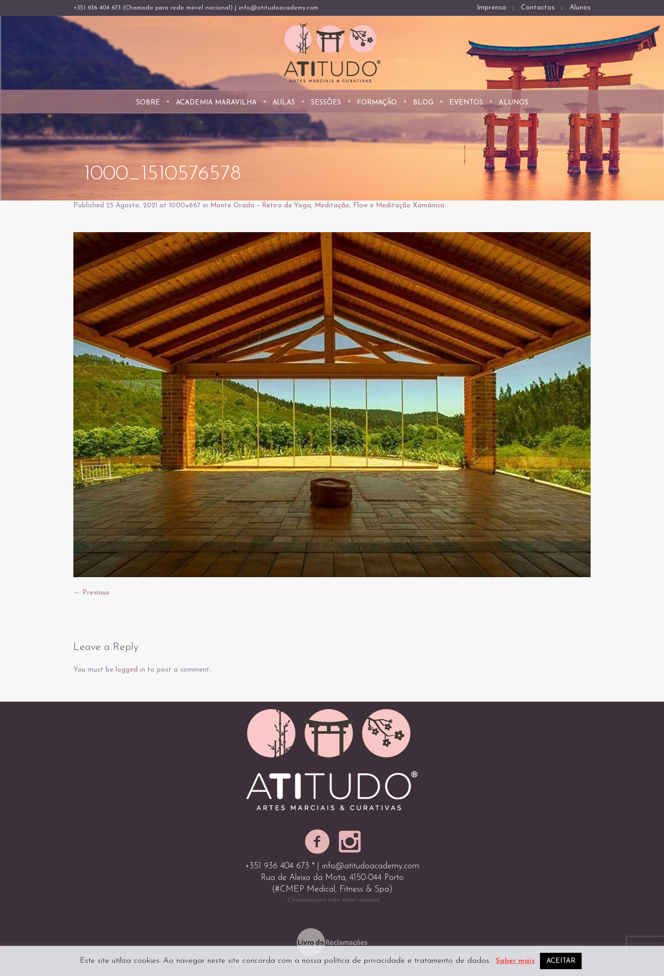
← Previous (91, 592)
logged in (130, 669)
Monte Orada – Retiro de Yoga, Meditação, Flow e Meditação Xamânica (327, 205)
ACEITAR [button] (560, 961)
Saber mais (515, 961)
